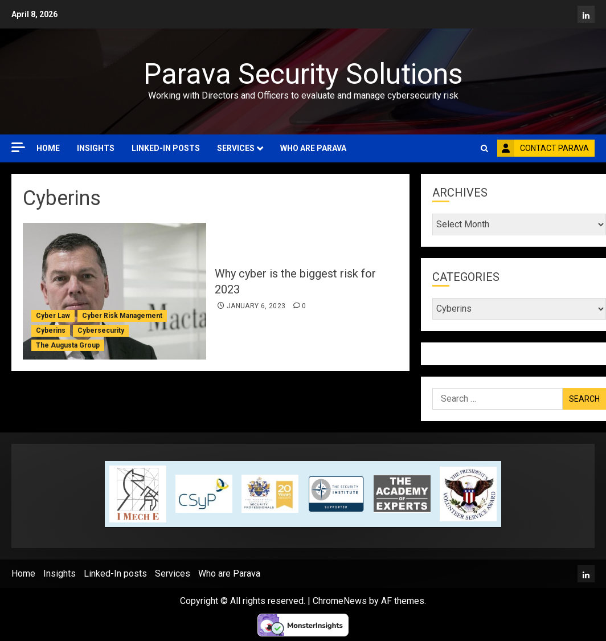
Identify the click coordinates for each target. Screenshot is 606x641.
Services (236, 148)
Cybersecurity (100, 330)
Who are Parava (313, 148)
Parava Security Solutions (303, 74)
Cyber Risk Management (122, 316)
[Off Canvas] (18, 147)
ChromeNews (340, 600)
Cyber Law (53, 316)
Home (48, 148)
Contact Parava (543, 148)
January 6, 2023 (256, 306)
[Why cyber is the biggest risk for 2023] (114, 291)
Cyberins (50, 330)
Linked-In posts (166, 148)
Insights (95, 148)
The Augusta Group (68, 345)
